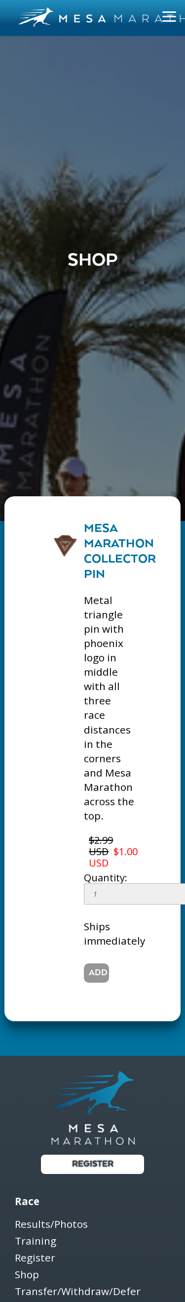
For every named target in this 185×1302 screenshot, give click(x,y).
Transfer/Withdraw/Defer (78, 1292)
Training (35, 1241)
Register (92, 1164)
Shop (27, 1275)
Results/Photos (51, 1224)
